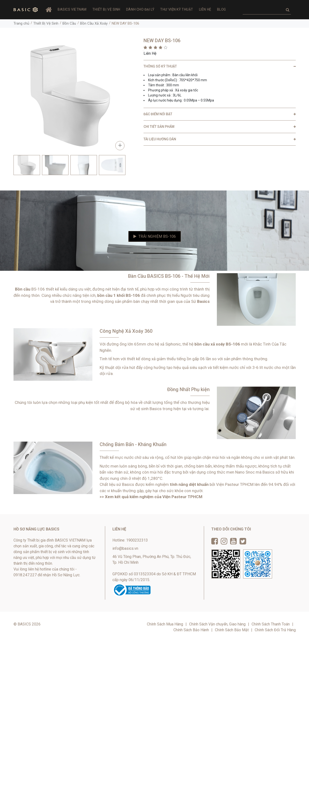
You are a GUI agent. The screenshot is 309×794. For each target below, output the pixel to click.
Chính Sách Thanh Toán (271, 624)
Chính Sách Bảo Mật (232, 630)
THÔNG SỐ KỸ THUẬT (160, 66)
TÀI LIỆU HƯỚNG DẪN (160, 139)
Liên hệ (205, 9)
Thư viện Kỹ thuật (176, 9)
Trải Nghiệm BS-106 (154, 236)
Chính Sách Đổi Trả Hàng (275, 630)
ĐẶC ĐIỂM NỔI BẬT (158, 114)
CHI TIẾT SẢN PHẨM (159, 127)
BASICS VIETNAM (72, 9)
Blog (221, 9)
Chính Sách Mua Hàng (165, 624)
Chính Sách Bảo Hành (191, 630)
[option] (27, 165)
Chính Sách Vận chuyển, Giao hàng (217, 624)
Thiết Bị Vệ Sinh (106, 9)
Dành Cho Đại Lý (140, 9)
